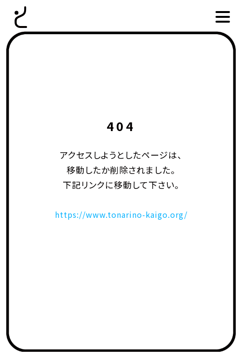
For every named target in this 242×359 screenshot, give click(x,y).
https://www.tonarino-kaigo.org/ (121, 214)
